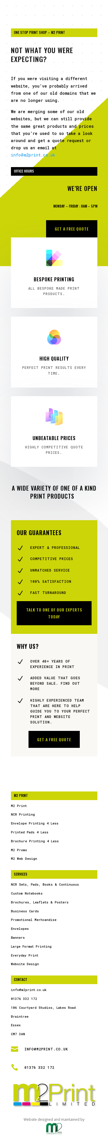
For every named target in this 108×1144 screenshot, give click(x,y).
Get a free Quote (72, 229)
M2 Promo (19, 850)
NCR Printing (23, 814)
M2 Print (19, 806)
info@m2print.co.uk (33, 155)
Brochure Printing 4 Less (35, 841)
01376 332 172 (24, 998)
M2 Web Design (24, 858)
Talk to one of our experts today (54, 613)
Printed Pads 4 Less (29, 832)
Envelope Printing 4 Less (34, 823)
